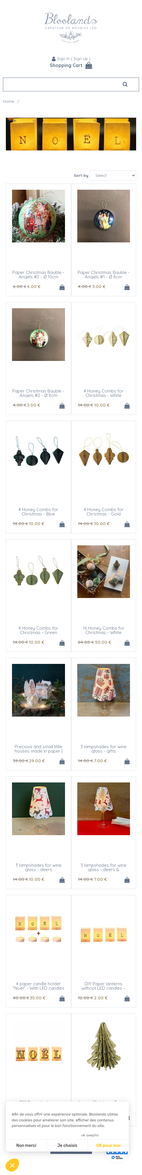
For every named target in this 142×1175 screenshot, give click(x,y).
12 (85, 998)
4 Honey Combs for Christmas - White (104, 393)
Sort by (81, 175)
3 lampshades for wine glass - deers (38, 867)
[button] (12, 1165)
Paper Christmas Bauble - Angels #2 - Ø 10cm (38, 274)
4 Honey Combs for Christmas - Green (38, 630)
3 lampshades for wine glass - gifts (103, 748)
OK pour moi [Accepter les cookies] (108, 1145)
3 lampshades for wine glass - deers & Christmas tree (103, 869)
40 (21, 998)
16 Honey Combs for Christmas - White (103, 630)
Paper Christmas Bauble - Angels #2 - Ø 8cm (38, 393)
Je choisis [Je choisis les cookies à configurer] (67, 1145)
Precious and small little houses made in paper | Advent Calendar (38, 751)
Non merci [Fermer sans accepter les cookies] (26, 1145)
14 (85, 405)
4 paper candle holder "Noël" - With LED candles (38, 986)
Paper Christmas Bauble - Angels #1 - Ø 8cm (104, 274)
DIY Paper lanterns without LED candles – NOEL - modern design (104, 988)
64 (86, 642)
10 (102, 405)
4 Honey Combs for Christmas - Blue (38, 511)
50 (103, 642)
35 (37, 998)
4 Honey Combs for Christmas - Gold (104, 511)
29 (37, 760)
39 (20, 760)
